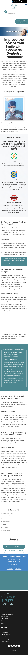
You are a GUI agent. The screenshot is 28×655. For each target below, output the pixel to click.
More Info (10, 568)
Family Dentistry (5, 641)
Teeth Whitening (6, 521)
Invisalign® (5, 527)
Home (2, 612)
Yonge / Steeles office (14, 546)
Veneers (4, 524)
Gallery (2, 623)
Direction (18, 568)
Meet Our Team (4, 616)
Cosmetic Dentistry (7, 516)
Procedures (3, 620)
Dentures (5, 533)
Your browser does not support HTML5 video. (14, 325)
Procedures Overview (8, 513)
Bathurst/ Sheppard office (14, 550)
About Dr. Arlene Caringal (7, 614)
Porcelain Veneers (5, 634)
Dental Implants (6, 530)
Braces (4, 518)
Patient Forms (4, 618)
